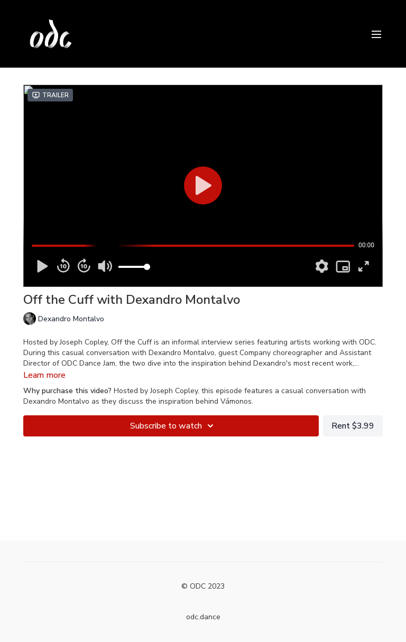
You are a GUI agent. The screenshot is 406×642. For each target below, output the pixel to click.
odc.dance (203, 617)
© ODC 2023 (203, 586)
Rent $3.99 (352, 426)
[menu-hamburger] (376, 33)
